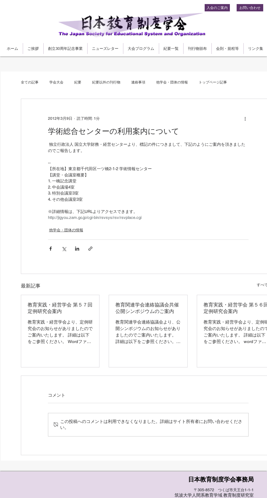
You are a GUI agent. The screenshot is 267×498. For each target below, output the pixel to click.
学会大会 (56, 82)
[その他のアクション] (245, 118)
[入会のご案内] (217, 7)
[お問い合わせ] (250, 7)
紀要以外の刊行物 (106, 82)
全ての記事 (29, 82)
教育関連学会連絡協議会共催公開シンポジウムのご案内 (147, 308)
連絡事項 (138, 82)
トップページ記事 (213, 82)
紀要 (77, 82)
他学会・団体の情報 (172, 82)
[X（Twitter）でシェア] (63, 248)
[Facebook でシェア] (50, 248)
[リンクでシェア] (90, 248)
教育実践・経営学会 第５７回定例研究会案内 (60, 308)
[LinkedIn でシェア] (77, 248)
